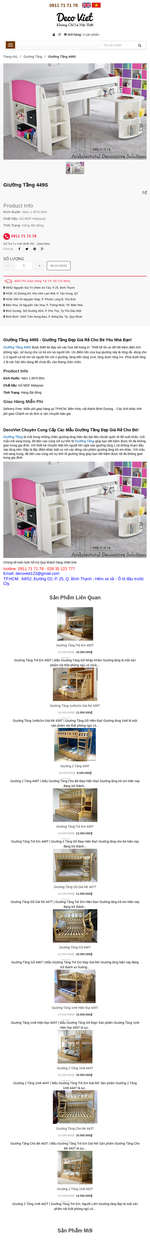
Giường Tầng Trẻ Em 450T (75, 645)
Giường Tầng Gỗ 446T (75, 947)
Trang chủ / (13, 56)
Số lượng (13, 259)
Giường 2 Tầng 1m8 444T (75, 1068)
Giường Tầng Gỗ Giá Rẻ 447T (75, 887)
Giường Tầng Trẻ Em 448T (75, 826)
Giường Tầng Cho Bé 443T (75, 1128)
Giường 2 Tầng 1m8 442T (75, 1189)
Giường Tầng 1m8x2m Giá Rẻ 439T (75, 705)
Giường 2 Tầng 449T (75, 766)
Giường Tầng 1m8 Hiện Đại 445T (75, 1008)
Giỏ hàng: (81, 34)
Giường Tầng (33, 56)
